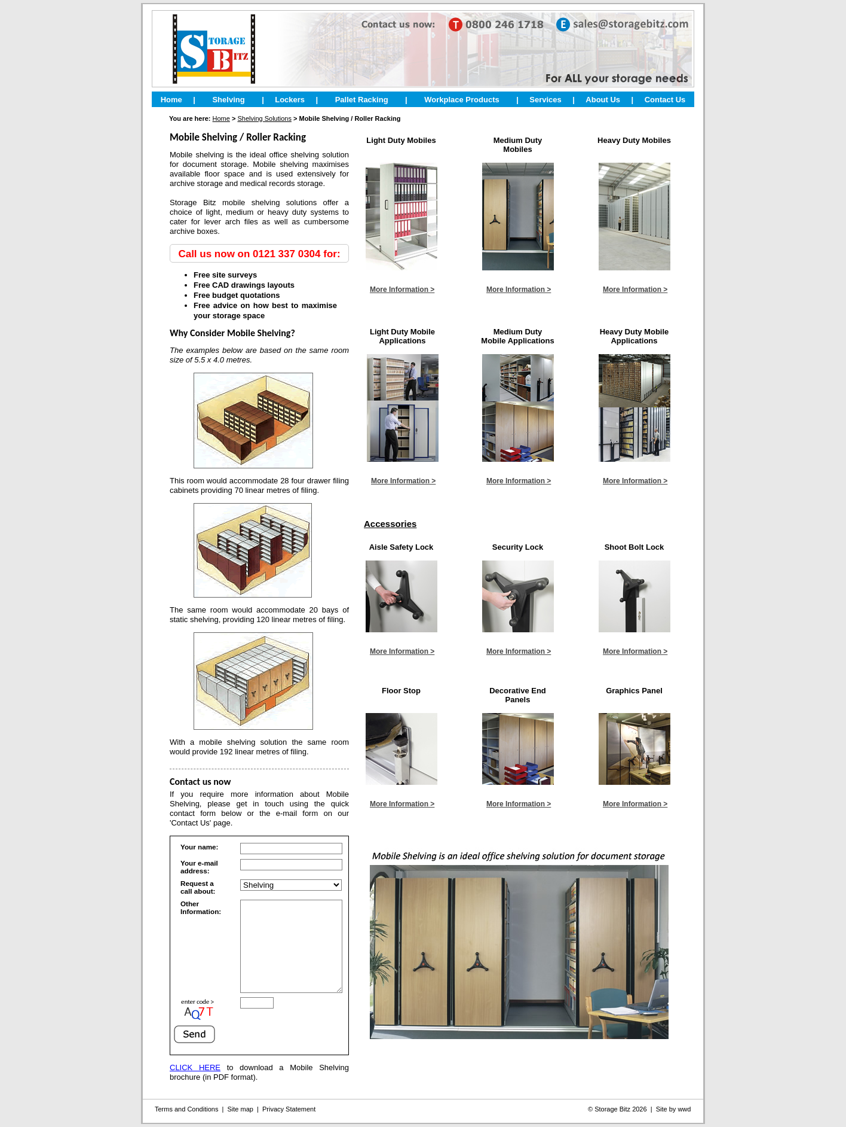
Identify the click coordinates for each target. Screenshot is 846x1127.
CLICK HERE (195, 1085)
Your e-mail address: (199, 867)
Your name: (199, 847)
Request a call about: (197, 887)
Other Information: (200, 907)
